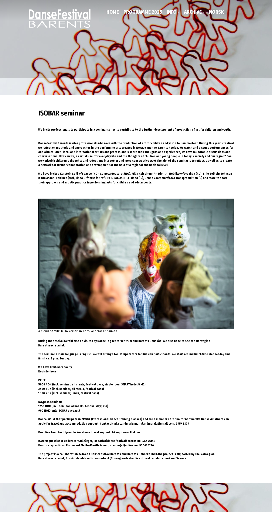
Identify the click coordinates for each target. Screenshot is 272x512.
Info (172, 12)
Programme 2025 (142, 12)
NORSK (216, 12)
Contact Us (55, 503)
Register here (47, 371)
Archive (193, 12)
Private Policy (37, 503)
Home (112, 12)
